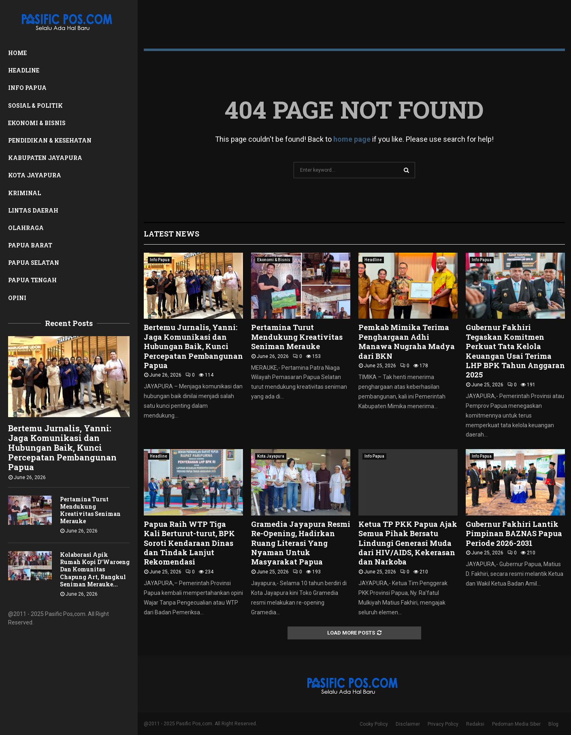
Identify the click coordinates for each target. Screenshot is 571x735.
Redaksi (475, 724)
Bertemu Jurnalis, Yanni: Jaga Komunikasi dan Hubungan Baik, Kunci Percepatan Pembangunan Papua (62, 447)
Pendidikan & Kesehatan (50, 140)
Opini (17, 298)
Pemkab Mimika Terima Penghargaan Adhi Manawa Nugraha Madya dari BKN (406, 341)
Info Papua (27, 88)
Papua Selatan (33, 262)
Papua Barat (30, 245)
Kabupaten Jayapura (45, 158)
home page (352, 139)
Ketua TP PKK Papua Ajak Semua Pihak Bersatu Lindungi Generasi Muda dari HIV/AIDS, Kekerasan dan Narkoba (407, 543)
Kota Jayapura (34, 175)
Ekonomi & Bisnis (37, 123)
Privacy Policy (443, 724)
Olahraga (26, 228)
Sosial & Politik (35, 105)
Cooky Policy (374, 724)
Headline (23, 70)
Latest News (171, 234)
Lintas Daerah (33, 210)
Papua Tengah (32, 280)
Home (17, 53)
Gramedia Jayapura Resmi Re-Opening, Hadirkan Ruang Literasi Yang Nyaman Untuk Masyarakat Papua (300, 543)
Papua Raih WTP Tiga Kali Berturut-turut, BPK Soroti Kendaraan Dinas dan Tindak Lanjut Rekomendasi (189, 543)
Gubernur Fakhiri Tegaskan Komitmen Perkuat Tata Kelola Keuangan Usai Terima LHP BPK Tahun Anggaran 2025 (515, 350)
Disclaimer (408, 724)
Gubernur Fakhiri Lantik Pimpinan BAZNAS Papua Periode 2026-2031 (514, 533)
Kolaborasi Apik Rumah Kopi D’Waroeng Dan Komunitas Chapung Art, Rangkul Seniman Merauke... (95, 569)
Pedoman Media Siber (516, 724)
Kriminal (24, 193)
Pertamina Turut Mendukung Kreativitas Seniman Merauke (90, 510)
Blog (553, 724)
